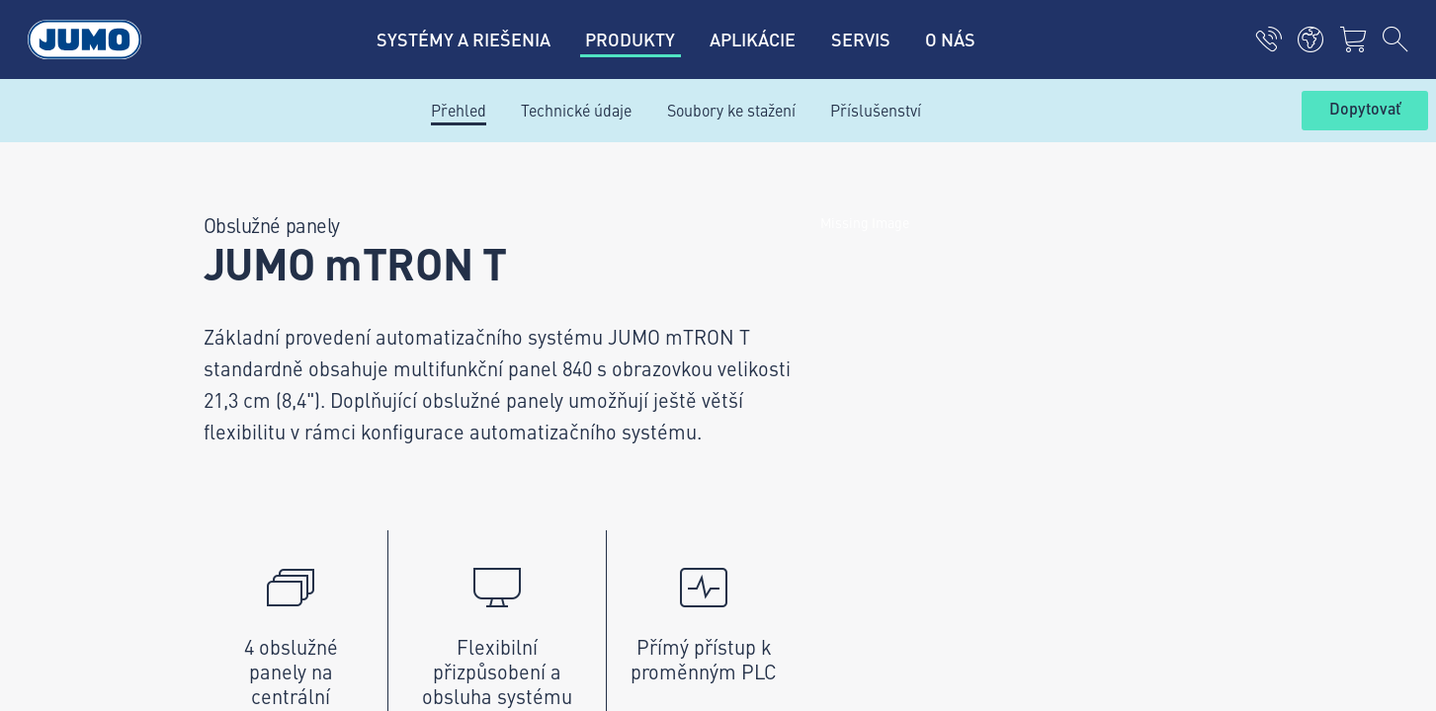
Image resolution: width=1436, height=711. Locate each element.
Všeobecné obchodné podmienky (269, 545)
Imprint (183, 468)
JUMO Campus (501, 363)
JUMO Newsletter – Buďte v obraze (867, 323)
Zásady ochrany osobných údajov (269, 506)
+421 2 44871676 (302, 371)
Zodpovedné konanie (226, 583)
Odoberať (1219, 355)
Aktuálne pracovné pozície (540, 325)
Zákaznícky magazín (518, 286)
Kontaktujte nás (503, 248)
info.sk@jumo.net (302, 435)
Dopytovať (1364, 109)
